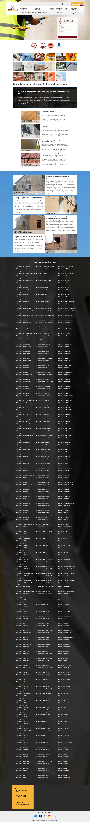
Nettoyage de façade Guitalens (63, 695)
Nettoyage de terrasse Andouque (44, 512)
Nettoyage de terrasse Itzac (63, 437)
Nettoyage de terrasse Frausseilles (23, 449)
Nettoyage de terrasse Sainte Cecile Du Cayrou (66, 328)
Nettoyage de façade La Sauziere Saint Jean (46, 559)
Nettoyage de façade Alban (43, 777)
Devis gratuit (48, 820)
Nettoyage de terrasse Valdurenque (44, 280)
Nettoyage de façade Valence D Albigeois (65, 536)
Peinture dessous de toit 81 (38, 13)
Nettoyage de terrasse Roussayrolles (64, 338)
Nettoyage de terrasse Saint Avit (44, 333)
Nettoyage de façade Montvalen (64, 634)
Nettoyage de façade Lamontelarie (64, 674)
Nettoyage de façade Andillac (43, 770)
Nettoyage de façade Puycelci (22, 611)
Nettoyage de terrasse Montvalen (23, 379)
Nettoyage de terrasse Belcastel (43, 503)
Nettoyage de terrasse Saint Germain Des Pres (25, 324)
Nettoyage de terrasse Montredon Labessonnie (46, 381)
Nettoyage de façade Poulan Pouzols (24, 616)
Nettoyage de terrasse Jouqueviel (23, 437)
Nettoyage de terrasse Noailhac (43, 369)
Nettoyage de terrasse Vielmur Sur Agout (65, 273)
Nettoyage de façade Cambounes (64, 737)
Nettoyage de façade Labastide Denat (65, 691)
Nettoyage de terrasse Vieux (43, 273)
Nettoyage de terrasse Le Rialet (43, 348)
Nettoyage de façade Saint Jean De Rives (45, 578)
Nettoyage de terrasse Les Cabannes (64, 486)
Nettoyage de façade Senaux (43, 557)
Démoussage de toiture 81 (52, 9)
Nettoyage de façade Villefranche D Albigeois (66, 529)
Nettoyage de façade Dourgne (43, 716)
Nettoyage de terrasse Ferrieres (43, 451)
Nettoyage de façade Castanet (23, 733)
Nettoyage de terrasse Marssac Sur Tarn (65, 400)
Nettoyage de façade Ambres (63, 770)
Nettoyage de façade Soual (22, 552)
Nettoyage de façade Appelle (43, 768)
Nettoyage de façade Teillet (22, 547)
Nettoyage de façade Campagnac (64, 735)
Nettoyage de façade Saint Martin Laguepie (66, 571)
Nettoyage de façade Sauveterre (64, 559)
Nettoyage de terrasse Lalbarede (64, 419)
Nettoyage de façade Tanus (22, 550)
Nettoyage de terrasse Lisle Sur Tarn (44, 409)
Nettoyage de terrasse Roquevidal (44, 344)
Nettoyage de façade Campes (43, 735)
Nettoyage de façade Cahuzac (22, 742)
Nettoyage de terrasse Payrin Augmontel (65, 362)
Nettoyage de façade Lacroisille (23, 681)
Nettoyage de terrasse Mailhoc (23, 405)
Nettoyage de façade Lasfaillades (64, 672)
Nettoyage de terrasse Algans (63, 517)
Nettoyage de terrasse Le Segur (43, 301)
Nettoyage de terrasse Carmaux (64, 475)
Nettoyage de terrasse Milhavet (43, 393)
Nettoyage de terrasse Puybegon (23, 355)
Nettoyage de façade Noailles (63, 625)
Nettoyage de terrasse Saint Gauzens (24, 328)
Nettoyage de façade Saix (42, 564)
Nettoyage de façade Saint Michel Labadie (45, 571)
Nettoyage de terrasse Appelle (63, 510)
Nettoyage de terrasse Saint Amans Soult (45, 335)
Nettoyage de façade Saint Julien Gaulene (25, 575)
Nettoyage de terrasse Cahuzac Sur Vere (65, 482)
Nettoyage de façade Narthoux (63, 627)
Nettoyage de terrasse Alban (63, 519)
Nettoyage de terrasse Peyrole (43, 360)
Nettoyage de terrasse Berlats (43, 500)
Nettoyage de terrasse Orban (63, 367)
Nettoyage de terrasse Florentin (64, 449)
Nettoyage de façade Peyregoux (43, 618)
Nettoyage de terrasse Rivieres (23, 348)
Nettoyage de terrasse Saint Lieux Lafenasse (25, 317)
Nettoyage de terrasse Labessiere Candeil (65, 430)
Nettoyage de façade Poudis (43, 616)
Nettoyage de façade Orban (43, 625)
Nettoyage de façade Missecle (23, 648)
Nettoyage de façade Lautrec (22, 672)
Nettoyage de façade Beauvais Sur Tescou (45, 761)
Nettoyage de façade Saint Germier (44, 580)
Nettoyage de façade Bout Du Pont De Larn (46, 751)
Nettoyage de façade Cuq (42, 721)
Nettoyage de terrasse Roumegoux (23, 341)
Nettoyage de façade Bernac (63, 756)
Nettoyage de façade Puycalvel (43, 611)
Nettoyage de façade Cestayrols (23, 728)
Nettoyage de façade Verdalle (43, 533)
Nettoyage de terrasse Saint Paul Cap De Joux (25, 313)
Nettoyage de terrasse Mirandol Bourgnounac (46, 391)
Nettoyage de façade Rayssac (63, 606)
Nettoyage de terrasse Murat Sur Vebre (65, 372)
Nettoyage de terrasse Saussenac (44, 303)
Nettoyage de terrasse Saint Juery (23, 320)
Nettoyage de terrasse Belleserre (64, 500)
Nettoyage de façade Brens (63, 749)
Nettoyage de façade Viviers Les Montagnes (25, 524)
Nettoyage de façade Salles (63, 561)
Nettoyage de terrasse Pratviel (23, 358)
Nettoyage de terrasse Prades (63, 355)
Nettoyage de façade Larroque (23, 674)
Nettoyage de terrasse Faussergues (23, 454)
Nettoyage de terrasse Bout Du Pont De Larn (66, 493)
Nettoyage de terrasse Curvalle (23, 463)
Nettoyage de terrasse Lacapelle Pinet (65, 426)
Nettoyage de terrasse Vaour (43, 278)
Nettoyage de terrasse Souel (22, 294)
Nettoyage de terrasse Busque (43, 489)
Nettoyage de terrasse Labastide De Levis (45, 435)
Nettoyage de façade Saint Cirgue (23, 586)
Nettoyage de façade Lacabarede (23, 686)
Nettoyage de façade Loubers (22, 665)
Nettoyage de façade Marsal (63, 658)
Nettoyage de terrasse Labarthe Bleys (65, 435)
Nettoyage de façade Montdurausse (24, 644)
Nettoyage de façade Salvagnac (43, 561)
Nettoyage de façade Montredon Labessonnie (66, 637)
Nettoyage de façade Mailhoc (63, 660)
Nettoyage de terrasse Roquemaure (64, 344)
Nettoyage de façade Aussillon (43, 763)
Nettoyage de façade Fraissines (23, 707)
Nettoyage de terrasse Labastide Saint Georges (26, 433)
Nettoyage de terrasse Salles (22, 306)
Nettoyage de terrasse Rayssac (43, 351)
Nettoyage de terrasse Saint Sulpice (44, 308)
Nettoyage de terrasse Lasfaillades (23, 416)
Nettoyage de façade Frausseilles (64, 705)
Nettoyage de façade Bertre (43, 756)
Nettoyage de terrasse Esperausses (23, 456)
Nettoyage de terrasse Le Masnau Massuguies (25, 400)
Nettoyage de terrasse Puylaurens (64, 351)
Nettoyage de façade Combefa (63, 726)
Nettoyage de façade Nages (22, 630)
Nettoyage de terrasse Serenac (23, 299)
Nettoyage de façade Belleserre (43, 758)
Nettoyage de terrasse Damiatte (64, 461)
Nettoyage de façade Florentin (43, 707)
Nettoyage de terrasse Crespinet (44, 465)
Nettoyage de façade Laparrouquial (44, 674)
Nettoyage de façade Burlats (43, 747)
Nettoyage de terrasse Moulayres (44, 376)
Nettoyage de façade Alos (22, 775)
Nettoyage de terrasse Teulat (43, 287)
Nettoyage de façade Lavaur (63, 670)
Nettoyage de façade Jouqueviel (64, 693)
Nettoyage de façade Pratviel (43, 613)
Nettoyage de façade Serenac (43, 554)
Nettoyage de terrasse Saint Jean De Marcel (46, 322)
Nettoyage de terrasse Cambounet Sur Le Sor (66, 479)
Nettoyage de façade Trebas (43, 540)
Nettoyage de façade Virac (22, 526)
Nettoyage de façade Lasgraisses (44, 672)
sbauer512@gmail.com (48, 4)
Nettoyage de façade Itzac (42, 695)
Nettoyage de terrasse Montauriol (44, 388)
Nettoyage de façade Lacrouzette (64, 679)
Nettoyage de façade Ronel (22, 604)
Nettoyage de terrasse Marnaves (44, 402)
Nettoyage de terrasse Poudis (63, 358)
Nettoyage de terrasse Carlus (22, 477)
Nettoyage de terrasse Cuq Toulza (44, 463)
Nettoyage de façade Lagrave (63, 677)
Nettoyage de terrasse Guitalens (23, 440)
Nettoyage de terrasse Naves (63, 369)
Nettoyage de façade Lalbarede (43, 677)
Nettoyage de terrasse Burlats (63, 489)
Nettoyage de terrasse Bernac (22, 500)
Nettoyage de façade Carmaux (43, 733)
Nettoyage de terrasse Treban (22, 285)
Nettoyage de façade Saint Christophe (65, 586)
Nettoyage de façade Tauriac (43, 547)
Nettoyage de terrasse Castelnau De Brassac (25, 475)
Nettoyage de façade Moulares (43, 634)
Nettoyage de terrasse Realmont (64, 348)
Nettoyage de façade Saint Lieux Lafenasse (66, 573)
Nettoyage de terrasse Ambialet (43, 514)
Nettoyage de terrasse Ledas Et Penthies (24, 414)
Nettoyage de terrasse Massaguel (44, 398)
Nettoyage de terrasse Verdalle (23, 278)
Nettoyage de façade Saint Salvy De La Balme (66, 566)
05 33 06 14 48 (57, 4)
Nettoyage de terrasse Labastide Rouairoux (46, 433)
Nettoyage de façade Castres (63, 728)
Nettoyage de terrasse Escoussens (64, 456)
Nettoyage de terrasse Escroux (43, 456)
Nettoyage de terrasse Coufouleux (44, 468)
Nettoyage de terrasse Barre (22, 505)
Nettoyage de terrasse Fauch (63, 454)
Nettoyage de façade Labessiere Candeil (45, 688)
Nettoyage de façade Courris (63, 723)
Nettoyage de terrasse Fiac (22, 451)
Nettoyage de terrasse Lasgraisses (64, 414)
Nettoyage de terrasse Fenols (63, 451)
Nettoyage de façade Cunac (63, 721)
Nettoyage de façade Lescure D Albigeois (45, 667)
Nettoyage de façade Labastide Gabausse (45, 691)
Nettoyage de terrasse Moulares (64, 376)
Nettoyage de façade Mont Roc (43, 637)
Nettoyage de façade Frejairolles (23, 705)
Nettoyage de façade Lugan (43, 662)
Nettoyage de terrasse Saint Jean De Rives (66, 320)
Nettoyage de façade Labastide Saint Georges (66, 688)
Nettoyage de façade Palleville (63, 623)
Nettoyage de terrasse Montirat (64, 381)
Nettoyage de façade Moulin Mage (64, 632)
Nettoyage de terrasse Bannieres (44, 505)
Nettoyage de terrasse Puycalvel (64, 353)
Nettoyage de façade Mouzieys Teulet (24, 632)
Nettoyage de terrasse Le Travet (43, 285)
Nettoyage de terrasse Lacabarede (44, 428)
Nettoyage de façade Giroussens (64, 698)
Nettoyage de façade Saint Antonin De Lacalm (25, 591)
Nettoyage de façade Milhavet (23, 651)
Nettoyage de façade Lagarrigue (23, 679)
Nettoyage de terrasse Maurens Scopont (65, 395)
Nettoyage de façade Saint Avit (63, 588)
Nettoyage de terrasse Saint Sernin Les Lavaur (66, 308)
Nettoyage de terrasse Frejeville (43, 447)
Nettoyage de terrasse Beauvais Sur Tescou (66, 503)
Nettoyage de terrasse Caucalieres (64, 470)
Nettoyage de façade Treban (63, 540)
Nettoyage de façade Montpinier (23, 639)
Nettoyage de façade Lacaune (22, 684)
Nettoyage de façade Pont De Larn (64, 616)
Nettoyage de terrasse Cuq (63, 463)
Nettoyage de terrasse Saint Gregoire (24, 322)
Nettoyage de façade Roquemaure (44, 602)
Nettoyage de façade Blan (63, 754)
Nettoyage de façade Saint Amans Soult (24, 593)
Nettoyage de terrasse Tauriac (22, 292)
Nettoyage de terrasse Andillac (63, 512)
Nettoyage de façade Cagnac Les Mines (65, 742)
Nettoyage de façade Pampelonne (44, 623)
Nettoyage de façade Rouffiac (22, 599)
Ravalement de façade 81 (23, 9)
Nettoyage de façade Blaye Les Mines (44, 754)
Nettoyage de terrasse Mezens (23, 395)
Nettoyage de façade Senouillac (23, 557)
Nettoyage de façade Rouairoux (43, 599)
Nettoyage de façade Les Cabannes (44, 744)
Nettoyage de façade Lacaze (63, 681)
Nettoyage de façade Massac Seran (44, 655)
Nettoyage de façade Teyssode (63, 543)
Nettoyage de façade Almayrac (63, 772)
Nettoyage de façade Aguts (22, 779)
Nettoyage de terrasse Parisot (43, 365)
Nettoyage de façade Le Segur (22, 559)
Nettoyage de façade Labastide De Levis (24, 693)
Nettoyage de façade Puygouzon (64, 609)
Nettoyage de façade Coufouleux (23, 726)
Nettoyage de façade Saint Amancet (44, 593)
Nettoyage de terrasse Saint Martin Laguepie (25, 315)
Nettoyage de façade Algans (43, 775)
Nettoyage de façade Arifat (63, 765)
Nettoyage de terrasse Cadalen (43, 486)
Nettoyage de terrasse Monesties (23, 391)
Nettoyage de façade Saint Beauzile (44, 588)
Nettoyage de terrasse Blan (22, 498)
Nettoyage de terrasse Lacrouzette (23, 423)
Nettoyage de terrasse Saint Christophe (24, 331)
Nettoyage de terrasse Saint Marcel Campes (46, 315)
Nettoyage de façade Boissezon (23, 754)
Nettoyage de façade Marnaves (23, 660)
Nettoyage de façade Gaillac (43, 702)
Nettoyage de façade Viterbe (63, 524)
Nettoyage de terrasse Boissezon (44, 496)
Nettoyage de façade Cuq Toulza (23, 721)
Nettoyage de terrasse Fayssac (43, 454)
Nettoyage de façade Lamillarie (23, 677)
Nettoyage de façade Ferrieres (23, 709)
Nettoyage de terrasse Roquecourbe (24, 346)
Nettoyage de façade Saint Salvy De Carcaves (25, 568)
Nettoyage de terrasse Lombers (64, 407)
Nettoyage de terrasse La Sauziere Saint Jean (66, 301)
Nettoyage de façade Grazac (22, 698)
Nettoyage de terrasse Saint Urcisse (24, 308)
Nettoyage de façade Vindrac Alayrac (65, 526)
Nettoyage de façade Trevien (22, 540)
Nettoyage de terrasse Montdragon (64, 386)
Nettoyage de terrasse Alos (43, 517)
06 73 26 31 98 (65, 4)
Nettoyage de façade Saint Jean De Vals (24, 578)
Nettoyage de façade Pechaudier (23, 620)
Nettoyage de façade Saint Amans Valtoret (66, 591)
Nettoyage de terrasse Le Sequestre (64, 296)
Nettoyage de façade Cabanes (63, 744)
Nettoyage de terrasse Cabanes (23, 489)
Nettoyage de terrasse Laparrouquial (24, 419)
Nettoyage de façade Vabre (63, 538)
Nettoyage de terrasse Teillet (63, 289)
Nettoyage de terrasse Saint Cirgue (44, 328)
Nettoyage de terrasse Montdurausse (44, 386)
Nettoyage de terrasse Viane (22, 275)
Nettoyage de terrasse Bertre (63, 498)
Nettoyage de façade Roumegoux (64, 596)
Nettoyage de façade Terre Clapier (64, 545)
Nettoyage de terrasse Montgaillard (44, 383)
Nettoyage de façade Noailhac (23, 627)
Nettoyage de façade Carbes (22, 735)
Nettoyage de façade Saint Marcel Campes (25, 573)
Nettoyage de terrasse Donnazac (23, 461)
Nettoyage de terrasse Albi (43, 519)
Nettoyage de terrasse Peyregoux (64, 360)
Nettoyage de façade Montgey (63, 639)
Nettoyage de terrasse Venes (63, 275)
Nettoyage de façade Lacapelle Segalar (45, 684)
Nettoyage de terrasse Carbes (43, 477)
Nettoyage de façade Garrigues (43, 700)
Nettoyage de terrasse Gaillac (63, 444)
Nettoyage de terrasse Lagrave (23, 421)
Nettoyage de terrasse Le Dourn (43, 458)
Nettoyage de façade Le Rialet (22, 606)
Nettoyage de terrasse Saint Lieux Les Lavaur (66, 315)
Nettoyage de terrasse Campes (63, 477)
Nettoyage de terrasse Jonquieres (44, 437)
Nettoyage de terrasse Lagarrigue (44, 421)
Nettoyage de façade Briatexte (43, 749)
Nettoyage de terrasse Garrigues (64, 442)
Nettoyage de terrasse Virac (43, 268)
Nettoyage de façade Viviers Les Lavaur (45, 524)
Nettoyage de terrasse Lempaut (43, 412)
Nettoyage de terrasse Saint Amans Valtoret (25, 335)
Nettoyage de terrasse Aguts (43, 522)
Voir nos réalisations (17, 28)
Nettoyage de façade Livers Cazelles (64, 665)
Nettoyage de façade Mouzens (43, 632)
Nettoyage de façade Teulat (22, 545)
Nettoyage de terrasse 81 (31, 13)
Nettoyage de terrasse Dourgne (64, 458)
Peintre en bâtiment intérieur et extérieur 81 (74, 13)
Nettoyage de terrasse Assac (43, 507)
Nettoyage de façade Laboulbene (23, 688)
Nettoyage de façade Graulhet (43, 698)
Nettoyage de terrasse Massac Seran (64, 398)
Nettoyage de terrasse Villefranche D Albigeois (26, 273)
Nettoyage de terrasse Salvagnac (64, 303)
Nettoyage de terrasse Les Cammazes (44, 479)
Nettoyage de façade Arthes (43, 765)
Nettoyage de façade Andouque (23, 770)
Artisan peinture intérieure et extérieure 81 (45, 9)
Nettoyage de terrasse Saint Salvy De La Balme (26, 310)
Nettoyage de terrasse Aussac (22, 507)
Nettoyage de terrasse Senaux (63, 299)
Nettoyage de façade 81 (24, 13)
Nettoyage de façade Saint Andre (44, 591)
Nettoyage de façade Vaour (43, 536)
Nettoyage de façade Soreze (43, 552)
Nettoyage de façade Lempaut (23, 670)
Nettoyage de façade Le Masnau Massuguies (66, 655)
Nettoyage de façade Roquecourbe (64, 602)
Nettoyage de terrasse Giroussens (23, 442)
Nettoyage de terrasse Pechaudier (44, 362)
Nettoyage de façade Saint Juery (64, 575)
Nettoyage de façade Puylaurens (44, 609)
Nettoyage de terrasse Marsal (22, 402)
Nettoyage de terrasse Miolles (23, 393)
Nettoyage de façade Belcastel (23, 761)
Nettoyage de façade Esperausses (64, 712)
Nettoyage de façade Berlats (22, 758)
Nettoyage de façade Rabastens (23, 609)
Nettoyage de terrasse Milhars (63, 393)
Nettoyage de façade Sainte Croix (64, 522)
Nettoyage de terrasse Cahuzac (43, 484)
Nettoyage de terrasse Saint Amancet (65, 335)
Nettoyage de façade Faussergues (64, 709)
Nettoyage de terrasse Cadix (22, 486)
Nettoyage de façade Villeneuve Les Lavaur (46, 529)
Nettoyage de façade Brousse (22, 749)
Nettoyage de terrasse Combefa (23, 470)
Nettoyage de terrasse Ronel (43, 346)
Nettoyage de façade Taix (42, 550)
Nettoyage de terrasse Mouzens (64, 374)
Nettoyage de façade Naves (43, 627)
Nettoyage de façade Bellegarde (64, 758)
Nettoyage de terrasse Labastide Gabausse (25, 435)
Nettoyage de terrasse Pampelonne (64, 365)
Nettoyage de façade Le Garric (63, 700)
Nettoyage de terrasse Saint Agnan (23, 338)
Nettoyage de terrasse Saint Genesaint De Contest (45, 325)
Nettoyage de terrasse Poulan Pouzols (45, 358)
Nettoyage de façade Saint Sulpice (23, 566)
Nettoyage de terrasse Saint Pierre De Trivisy (66, 310)
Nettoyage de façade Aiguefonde (64, 777)
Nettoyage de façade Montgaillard (23, 641)
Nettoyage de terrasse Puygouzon (23, 353)
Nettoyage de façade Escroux (22, 714)
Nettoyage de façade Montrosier (23, 637)
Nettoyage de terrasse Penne (22, 362)
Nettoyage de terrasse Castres (23, 472)
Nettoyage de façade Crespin (43, 723)
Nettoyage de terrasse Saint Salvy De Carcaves (46, 310)
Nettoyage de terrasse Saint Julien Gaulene (46, 317)
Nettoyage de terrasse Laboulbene (44, 430)
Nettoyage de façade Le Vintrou (43, 526)
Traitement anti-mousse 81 (45, 13)
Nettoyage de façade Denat (22, 719)
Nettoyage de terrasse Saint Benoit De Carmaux (46, 331)
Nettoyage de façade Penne (63, 618)
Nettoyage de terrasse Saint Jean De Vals (45, 320)
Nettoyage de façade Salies (22, 564)
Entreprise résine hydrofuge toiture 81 (38, 9)
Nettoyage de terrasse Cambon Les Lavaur (25, 484)
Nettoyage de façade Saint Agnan (64, 593)
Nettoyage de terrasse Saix (63, 306)
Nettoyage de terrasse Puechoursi (44, 355)
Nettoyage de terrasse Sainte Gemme (65, 324)
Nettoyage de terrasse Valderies (64, 280)
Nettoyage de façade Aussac (63, 763)
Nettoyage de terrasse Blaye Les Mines (65, 496)
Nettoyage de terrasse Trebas (63, 282)
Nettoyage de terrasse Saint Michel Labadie (46, 313)
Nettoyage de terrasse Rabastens (23, 351)
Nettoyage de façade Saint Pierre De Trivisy (46, 568)
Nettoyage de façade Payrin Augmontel (45, 620)
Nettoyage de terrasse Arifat (22, 510)
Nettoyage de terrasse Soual (43, 294)
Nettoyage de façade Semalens (63, 557)
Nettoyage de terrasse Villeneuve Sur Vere (45, 271)
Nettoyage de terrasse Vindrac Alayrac (24, 271)
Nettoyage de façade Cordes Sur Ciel (44, 726)
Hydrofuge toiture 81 (52, 12)
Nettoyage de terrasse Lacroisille (44, 423)
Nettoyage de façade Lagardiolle (44, 679)
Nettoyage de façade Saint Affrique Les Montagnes (24, 596)
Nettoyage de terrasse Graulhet (64, 440)
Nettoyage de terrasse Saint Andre (64, 333)
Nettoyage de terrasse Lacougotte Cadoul (65, 423)
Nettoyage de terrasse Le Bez (43, 498)
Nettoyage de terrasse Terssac (63, 287)
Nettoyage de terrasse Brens (22, 493)
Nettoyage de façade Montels (63, 641)
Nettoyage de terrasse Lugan (63, 405)
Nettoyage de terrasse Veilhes (63, 278)
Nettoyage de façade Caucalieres (44, 728)
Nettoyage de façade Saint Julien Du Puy (45, 575)
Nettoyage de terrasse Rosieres (64, 341)
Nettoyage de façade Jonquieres (23, 695)
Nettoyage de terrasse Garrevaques (44, 444)
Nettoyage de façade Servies (22, 554)
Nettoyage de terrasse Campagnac (23, 479)
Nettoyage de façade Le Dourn (23, 716)
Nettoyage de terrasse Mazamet (44, 395)
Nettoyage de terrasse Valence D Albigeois (25, 280)
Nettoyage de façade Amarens (43, 772)
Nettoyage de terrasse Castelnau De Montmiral (46, 472)
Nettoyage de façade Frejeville (63, 702)
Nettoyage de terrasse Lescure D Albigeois (66, 409)
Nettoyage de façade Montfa (43, 641)
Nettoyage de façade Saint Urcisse (64, 564)
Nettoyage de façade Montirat (43, 639)
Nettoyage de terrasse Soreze (63, 294)
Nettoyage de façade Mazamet (23, 653)
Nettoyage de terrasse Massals (23, 398)
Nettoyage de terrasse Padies (43, 367)
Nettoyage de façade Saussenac (23, 561)
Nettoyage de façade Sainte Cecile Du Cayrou (46, 586)
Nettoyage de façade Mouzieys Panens (65, 630)
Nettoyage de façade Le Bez (22, 756)
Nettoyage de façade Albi (22, 777)
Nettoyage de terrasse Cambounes (23, 482)
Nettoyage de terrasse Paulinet (23, 365)
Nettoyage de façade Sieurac (63, 552)
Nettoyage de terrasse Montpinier (23, 381)
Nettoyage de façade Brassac (22, 751)
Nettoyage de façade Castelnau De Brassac (66, 730)
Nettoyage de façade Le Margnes (44, 660)
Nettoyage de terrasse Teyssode (23, 287)
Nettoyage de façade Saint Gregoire (24, 580)
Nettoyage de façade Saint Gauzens (64, 582)
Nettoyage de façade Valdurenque (23, 538)
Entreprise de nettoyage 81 (66, 9)
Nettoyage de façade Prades (63, 613)
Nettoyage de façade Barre (63, 761)
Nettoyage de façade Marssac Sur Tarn (45, 658)
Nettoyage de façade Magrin (22, 662)
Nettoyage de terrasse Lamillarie (44, 419)
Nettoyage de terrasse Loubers (23, 407)
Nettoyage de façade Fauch (22, 712)
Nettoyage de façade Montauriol (23, 646)
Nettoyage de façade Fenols (43, 709)
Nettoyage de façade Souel (63, 550)
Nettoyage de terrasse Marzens (43, 400)
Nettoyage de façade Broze (63, 747)
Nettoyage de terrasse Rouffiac (43, 341)
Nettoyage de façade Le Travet (23, 543)
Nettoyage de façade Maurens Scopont (45, 653)
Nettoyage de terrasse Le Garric (23, 444)
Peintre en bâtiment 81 (66, 12)
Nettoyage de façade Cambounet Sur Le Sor (46, 737)
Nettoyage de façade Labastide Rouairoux (25, 691)
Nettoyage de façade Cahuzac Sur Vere (45, 740)
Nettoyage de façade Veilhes (22, 536)
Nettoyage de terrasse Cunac (22, 465)
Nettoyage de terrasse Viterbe (23, 268)
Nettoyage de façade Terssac (43, 545)
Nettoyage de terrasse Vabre (22, 282)
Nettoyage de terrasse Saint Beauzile (65, 331)
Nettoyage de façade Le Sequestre (64, 554)
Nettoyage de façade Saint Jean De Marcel (66, 578)
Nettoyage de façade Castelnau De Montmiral (25, 730)
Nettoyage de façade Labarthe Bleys (44, 693)
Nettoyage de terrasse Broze (22, 491)
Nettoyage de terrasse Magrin (43, 405)
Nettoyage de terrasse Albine (22, 519)
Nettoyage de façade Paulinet (63, 620)
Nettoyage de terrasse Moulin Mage (24, 376)
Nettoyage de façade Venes (63, 533)
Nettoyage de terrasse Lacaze (22, 426)
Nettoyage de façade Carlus (63, 733)
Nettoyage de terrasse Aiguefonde (23, 522)
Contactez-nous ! (26, 28)
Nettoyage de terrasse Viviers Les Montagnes (46, 266)
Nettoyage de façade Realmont (43, 606)
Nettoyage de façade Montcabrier (64, 644)
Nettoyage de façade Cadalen (22, 744)
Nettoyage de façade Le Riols (63, 604)
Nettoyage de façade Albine (63, 775)
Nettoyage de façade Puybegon (64, 611)
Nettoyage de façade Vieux (22, 531)
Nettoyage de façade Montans (43, 646)
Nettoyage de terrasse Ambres (23, 514)
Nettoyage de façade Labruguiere (44, 686)
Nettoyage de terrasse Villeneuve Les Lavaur (66, 271)
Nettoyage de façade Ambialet (23, 772)
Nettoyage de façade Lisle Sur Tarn (23, 667)
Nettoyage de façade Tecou (63, 547)
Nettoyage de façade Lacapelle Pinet (64, 684)
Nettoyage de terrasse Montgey (23, 383)
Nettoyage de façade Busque (22, 747)
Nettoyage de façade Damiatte (43, 719)
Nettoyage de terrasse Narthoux (44, 372)
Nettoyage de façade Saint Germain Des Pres (66, 580)
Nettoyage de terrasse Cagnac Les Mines (65, 484)
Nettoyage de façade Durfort (63, 714)
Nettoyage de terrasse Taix (63, 292)
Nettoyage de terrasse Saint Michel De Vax (66, 313)
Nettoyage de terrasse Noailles (23, 369)
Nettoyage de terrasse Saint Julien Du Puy (65, 317)
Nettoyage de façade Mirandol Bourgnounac (46, 648)
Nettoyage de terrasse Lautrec (43, 414)
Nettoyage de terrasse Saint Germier (65, 322)
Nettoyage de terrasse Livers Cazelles (24, 409)
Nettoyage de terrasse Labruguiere (64, 428)
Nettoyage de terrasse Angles (22, 512)
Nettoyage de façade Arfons (22, 768)
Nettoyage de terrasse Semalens (23, 301)
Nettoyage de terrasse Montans (64, 388)
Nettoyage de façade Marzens (22, 658)
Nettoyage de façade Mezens (63, 651)
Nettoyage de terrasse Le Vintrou (64, 268)
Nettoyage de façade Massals (63, 653)
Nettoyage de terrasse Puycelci (43, 353)
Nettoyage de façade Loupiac (63, 662)
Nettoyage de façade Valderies (43, 538)
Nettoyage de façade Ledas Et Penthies (45, 670)
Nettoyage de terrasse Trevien (43, 282)
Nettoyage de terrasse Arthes (63, 507)
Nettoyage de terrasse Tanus (43, 292)
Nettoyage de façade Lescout (63, 667)
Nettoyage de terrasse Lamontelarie (64, 416)
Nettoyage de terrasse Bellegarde (23, 503)
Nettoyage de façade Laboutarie (64, 686)
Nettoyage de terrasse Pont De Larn (24, 360)
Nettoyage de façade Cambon (22, 740)
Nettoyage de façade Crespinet (23, 723)
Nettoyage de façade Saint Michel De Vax (25, 571)
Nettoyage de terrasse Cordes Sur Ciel (65, 468)
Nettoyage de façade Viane (63, 531)
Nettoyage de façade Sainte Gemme (44, 582)
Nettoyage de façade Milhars (43, 651)
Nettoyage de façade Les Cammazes (24, 737)
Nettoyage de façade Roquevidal (23, 602)
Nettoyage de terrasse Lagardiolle (64, 421)
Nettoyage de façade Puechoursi (23, 613)
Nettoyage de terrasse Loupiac (43, 407)
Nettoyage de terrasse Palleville (23, 367)
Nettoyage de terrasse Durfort (23, 458)
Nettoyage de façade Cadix (43, 742)
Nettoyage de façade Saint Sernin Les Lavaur (46, 566)
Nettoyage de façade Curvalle (63, 719)
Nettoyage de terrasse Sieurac (23, 296)
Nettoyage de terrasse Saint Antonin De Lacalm (26, 333)
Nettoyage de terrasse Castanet (43, 475)
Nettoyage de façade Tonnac (43, 543)
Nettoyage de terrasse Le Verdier (44, 275)
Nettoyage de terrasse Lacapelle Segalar (24, 428)
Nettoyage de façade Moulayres (23, 634)
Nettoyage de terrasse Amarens (64, 514)
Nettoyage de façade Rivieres (43, 604)
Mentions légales (54, 820)
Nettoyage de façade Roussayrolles (44, 596)
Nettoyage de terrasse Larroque (43, 416)
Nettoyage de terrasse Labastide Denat (65, 433)
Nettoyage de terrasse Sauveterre (23, 303)
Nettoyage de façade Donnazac (64, 716)
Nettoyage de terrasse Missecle (64, 391)
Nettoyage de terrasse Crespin (63, 465)
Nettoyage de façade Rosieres (63, 599)
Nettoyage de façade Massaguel (23, 655)
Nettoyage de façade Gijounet (23, 700)
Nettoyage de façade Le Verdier (23, 533)
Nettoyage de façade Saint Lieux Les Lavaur (46, 573)
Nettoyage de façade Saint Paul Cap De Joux (66, 568)
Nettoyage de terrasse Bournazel (23, 496)
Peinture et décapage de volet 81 (59, 13)
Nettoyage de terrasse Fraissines (44, 449)
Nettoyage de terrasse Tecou (43, 289)
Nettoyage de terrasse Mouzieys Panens (24, 374)
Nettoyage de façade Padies (22, 625)
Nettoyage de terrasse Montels (23, 386)
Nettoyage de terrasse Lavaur (63, 412)
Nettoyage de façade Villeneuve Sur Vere (25, 529)
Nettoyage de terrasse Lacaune (43, 426)
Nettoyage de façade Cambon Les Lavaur (65, 740)
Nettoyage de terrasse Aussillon (64, 505)
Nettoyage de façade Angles (63, 768)
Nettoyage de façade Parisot (22, 623)
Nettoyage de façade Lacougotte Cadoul (45, 681)
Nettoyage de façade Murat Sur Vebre (45, 630)
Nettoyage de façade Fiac (62, 707)
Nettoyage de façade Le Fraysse (43, 705)
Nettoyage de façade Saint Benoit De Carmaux (26, 588)
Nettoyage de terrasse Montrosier (44, 379)
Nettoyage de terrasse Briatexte (64, 491)
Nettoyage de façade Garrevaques (23, 702)
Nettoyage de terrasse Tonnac (63, 285)
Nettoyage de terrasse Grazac (43, 440)
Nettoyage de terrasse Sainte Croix (23, 266)
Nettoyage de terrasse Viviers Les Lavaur (65, 266)
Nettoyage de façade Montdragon (44, 644)
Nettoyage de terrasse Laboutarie (23, 430)
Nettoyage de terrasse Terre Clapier (24, 289)
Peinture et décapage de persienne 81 (74, 9)
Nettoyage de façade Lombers (43, 665)
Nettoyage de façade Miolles (63, 648)
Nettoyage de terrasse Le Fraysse (64, 447)
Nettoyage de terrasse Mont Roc (64, 379)
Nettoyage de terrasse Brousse (43, 491)
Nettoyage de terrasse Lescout (23, 412)
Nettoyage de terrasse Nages (22, 372)
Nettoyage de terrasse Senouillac (44, 299)
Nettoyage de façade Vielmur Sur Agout (45, 531)
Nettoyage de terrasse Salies (43, 306)
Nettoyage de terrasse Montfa (63, 383)
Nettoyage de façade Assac (22, 765)
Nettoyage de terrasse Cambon (43, 482)
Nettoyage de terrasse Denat (43, 461)
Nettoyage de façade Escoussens (44, 714)
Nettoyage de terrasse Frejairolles (23, 447)
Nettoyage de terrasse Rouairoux (23, 344)
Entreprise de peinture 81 (59, 9)
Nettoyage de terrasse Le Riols (63, 346)
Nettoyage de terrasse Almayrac (23, 517)
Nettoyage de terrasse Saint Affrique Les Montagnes (45, 338)
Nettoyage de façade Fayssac (43, 712)
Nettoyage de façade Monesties (64, 646)
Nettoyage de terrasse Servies (43, 296)
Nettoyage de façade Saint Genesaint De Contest (24, 583)
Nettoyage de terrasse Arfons (43, 510)
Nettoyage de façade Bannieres (23, 763)
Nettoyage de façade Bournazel (64, 751)
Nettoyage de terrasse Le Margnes (64, 402)
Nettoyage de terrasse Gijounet (43, 442)
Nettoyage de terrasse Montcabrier (23, 388)
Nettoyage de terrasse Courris (22, 468)
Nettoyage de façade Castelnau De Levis (45, 730)
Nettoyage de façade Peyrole (22, 618)
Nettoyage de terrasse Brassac (43, 493)
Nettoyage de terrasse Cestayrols (44, 470)
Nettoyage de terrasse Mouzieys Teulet (45, 374)
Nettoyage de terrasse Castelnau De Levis (65, 472)
